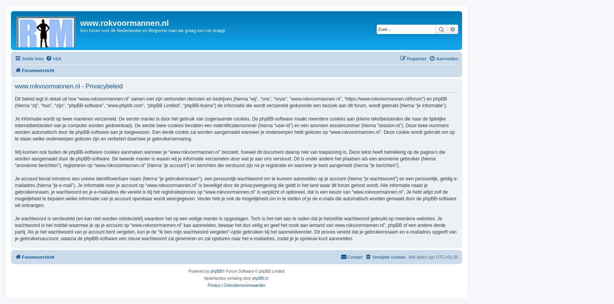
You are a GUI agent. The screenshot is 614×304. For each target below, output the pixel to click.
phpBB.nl (260, 278)
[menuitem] (53, 58)
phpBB (216, 271)
